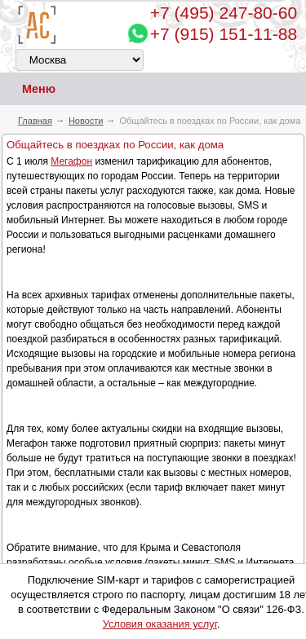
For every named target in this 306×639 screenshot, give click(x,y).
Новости (86, 121)
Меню (27, 89)
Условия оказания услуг (160, 624)
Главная (35, 121)
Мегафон (71, 161)
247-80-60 (223, 12)
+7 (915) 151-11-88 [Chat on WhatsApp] (223, 33)
